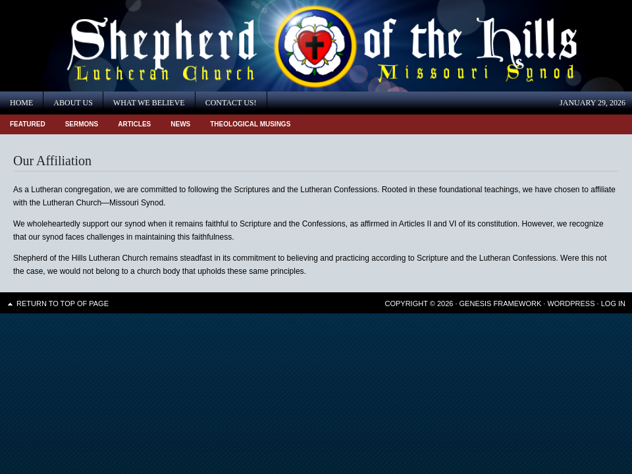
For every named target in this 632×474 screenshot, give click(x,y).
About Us (72, 102)
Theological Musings (250, 124)
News (180, 124)
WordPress (570, 303)
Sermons (82, 124)
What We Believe (149, 102)
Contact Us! (231, 102)
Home (21, 102)
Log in (613, 303)
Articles (134, 124)
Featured (27, 124)
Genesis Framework (501, 303)
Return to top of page (62, 303)
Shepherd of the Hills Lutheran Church (118, 46)
